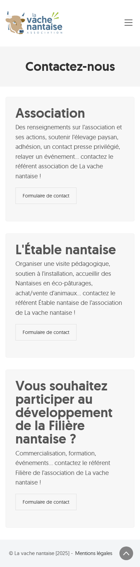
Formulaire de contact (46, 196)
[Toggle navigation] (128, 22)
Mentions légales (93, 553)
